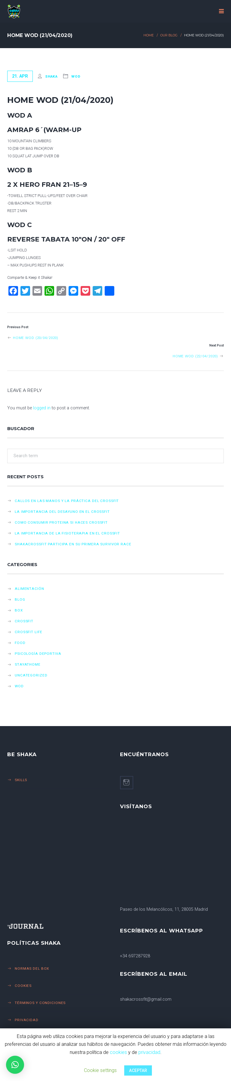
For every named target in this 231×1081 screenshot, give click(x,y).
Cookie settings (100, 1070)
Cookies (23, 986)
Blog (20, 599)
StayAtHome (28, 664)
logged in (42, 408)
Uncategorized (31, 675)
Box (19, 610)
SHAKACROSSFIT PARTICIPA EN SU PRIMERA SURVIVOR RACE (73, 544)
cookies (118, 1052)
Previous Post (17, 327)
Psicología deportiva (38, 653)
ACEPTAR (138, 1070)
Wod (76, 76)
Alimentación (29, 589)
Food (20, 643)
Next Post (216, 345)
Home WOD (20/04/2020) (32, 338)
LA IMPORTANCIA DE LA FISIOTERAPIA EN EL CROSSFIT (67, 533)
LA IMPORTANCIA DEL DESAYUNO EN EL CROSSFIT (62, 512)
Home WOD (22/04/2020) (198, 356)
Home (148, 35)
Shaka (51, 76)
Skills (21, 780)
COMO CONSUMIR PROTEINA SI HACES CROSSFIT (61, 522)
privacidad (149, 1052)
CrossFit (24, 621)
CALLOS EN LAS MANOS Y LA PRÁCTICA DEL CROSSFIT (67, 501)
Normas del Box (32, 968)
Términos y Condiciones (40, 1003)
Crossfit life (28, 632)
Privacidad (26, 1020)
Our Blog (168, 35)
